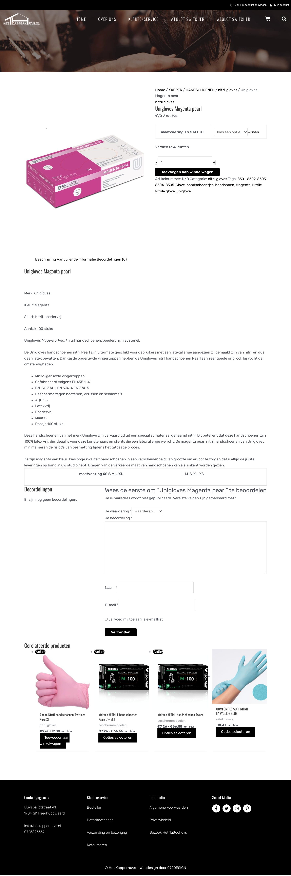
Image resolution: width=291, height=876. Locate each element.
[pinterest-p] (247, 810)
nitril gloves (228, 90)
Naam (111, 588)
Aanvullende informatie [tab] (76, 259)
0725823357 (34, 833)
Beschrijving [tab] (45, 259)
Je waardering (118, 511)
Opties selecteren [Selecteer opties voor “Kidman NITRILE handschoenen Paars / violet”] (118, 739)
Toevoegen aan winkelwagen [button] (55, 742)
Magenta (254, 184)
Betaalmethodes (100, 821)
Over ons (107, 19)
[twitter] (227, 810)
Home (81, 19)
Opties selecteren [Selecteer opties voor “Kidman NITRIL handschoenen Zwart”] (177, 739)
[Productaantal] (185, 162)
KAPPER (176, 90)
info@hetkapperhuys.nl (43, 827)
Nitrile (160, 190)
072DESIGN (176, 868)
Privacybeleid (161, 821)
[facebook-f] (216, 810)
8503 (159, 184)
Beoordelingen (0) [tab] (112, 259)
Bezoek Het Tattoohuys (169, 833)
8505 (180, 184)
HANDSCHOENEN (200, 90)
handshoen (236, 184)
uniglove (195, 190)
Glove (191, 184)
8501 (241, 178)
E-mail (111, 606)
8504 (170, 184)
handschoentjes (211, 184)
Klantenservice (143, 19)
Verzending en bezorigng (107, 833)
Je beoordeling (118, 518)
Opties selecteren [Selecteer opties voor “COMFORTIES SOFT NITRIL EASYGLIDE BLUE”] (236, 733)
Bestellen (94, 809)
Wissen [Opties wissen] (253, 131)
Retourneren (97, 846)
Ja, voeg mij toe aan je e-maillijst (134, 620)
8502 (251, 178)
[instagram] (237, 810)
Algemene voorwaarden (169, 809)
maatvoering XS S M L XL (183, 131)
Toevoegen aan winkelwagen (187, 172)
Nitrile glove (176, 190)
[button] (284, 19)
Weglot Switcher (188, 19)
